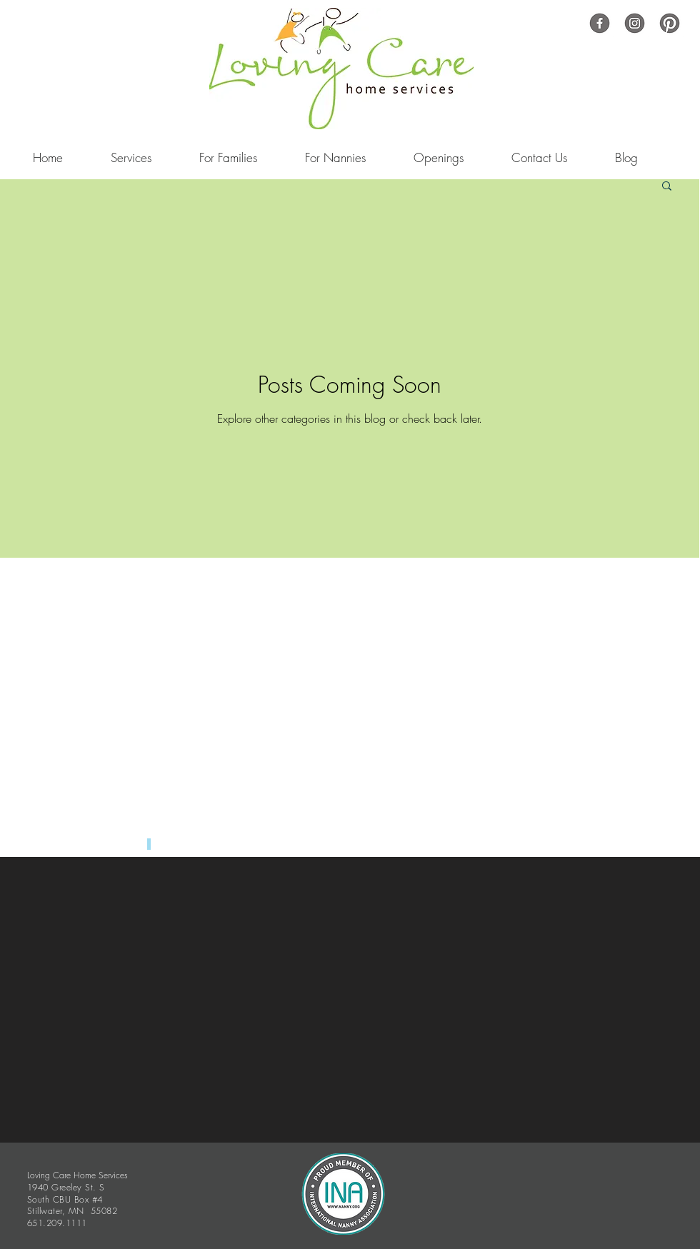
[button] (667, 186)
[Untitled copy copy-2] (600, 23)
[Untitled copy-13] (635, 23)
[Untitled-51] (670, 23)
